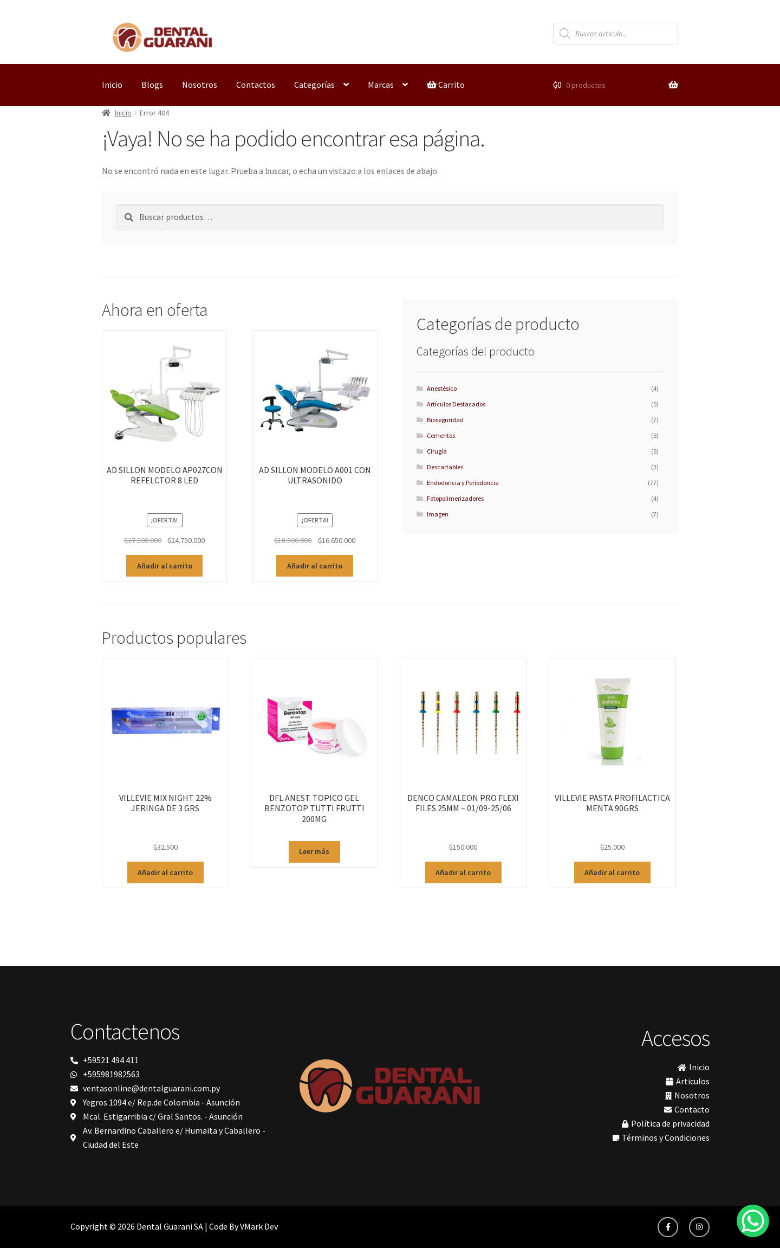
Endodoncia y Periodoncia (463, 482)
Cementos (441, 435)
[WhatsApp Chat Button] (753, 1221)
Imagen (437, 514)
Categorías (314, 84)
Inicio (112, 84)
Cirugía (437, 451)
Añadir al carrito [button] (164, 566)
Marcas (381, 84)
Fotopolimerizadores (455, 498)
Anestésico (442, 388)
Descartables (445, 467)
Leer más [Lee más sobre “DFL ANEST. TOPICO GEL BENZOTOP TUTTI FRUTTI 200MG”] (314, 851)
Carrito (446, 84)
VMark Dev (259, 1226)
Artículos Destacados (456, 404)
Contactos (255, 84)
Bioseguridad (445, 420)
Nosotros (199, 84)
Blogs (152, 84)
